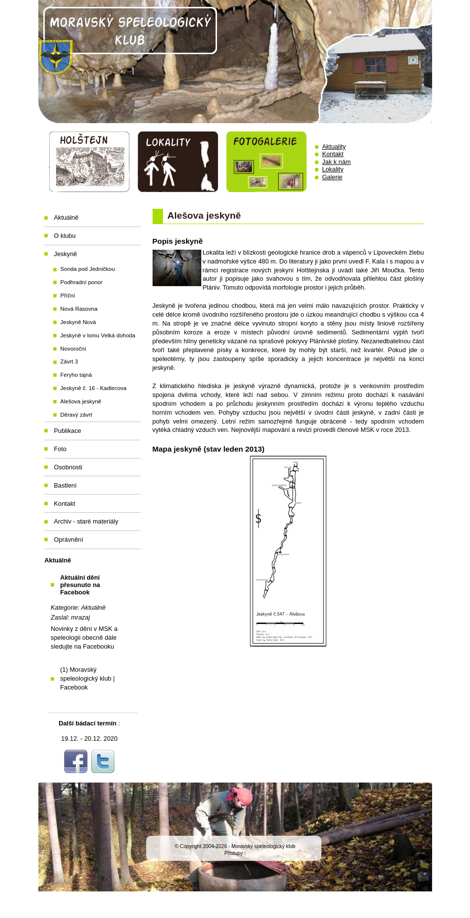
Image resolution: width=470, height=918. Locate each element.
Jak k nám (336, 161)
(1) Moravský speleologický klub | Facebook (87, 678)
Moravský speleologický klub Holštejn (235, 61)
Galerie (332, 177)
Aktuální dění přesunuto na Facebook (80, 585)
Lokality (332, 169)
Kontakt (332, 154)
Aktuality (333, 146)
